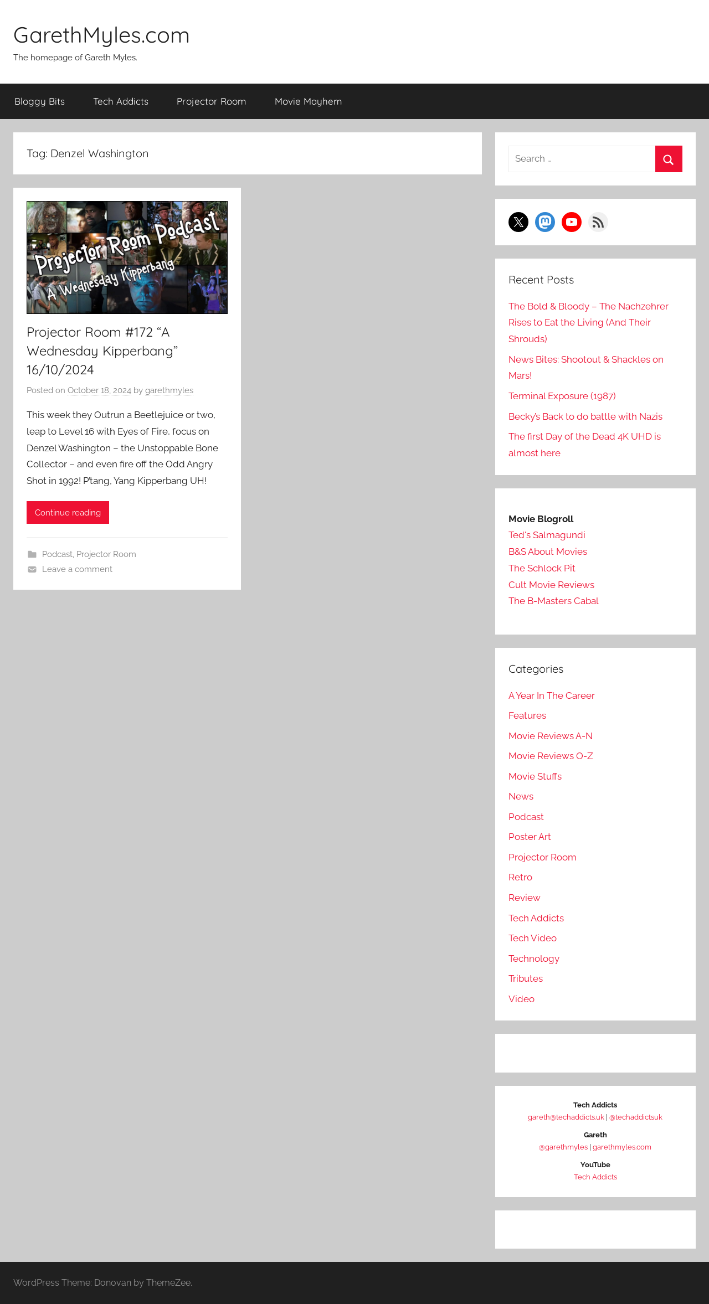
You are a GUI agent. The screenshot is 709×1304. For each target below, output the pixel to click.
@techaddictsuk (635, 1117)
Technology (533, 957)
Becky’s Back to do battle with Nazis (585, 415)
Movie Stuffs (535, 775)
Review (524, 897)
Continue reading (68, 512)
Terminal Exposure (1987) (562, 395)
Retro (520, 877)
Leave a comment (77, 569)
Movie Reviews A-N (550, 735)
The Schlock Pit (542, 567)
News (520, 796)
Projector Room (211, 100)
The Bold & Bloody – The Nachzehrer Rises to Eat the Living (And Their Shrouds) (588, 322)
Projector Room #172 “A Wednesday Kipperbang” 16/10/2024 (105, 350)
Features (527, 715)
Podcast (57, 554)
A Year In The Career (551, 694)
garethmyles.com (622, 1147)
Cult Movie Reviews (551, 584)
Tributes (525, 978)
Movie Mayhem (308, 100)
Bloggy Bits (39, 100)
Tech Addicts (120, 100)
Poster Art (529, 836)
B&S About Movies (547, 551)
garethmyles (169, 390)
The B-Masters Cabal (553, 600)
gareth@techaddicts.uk (566, 1117)
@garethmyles (563, 1147)
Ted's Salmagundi (546, 534)
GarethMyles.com (102, 34)
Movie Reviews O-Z (550, 755)
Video (521, 998)
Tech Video (532, 938)
